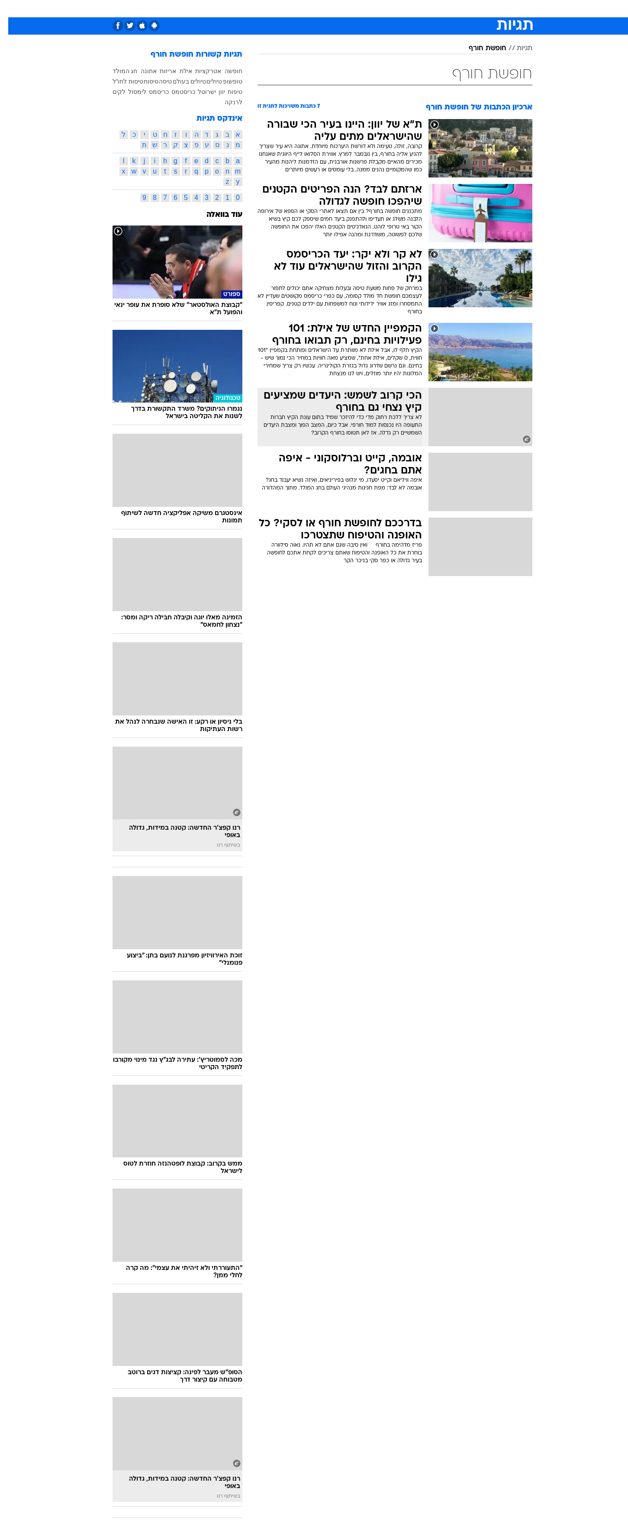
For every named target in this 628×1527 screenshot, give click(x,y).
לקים (110, 91)
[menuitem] (462, 8)
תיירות (280, 8)
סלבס (382, 8)
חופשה (225, 71)
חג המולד (116, 71)
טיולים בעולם (181, 81)
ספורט (438, 8)
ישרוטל (199, 91)
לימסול (129, 91)
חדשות (467, 8)
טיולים (206, 81)
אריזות (159, 71)
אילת (177, 71)
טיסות (142, 81)
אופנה (215, 8)
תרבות (410, 8)
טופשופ (224, 81)
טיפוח (226, 91)
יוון (213, 91)
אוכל (335, 8)
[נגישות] (11, 8)
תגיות (516, 48)
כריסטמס (175, 91)
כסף (358, 8)
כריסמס (151, 91)
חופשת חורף (479, 48)
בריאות (309, 8)
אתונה (140, 71)
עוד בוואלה (216, 215)
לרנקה (225, 102)
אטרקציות (200, 71)
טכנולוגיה (247, 8)
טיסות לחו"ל (119, 81)
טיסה (157, 81)
